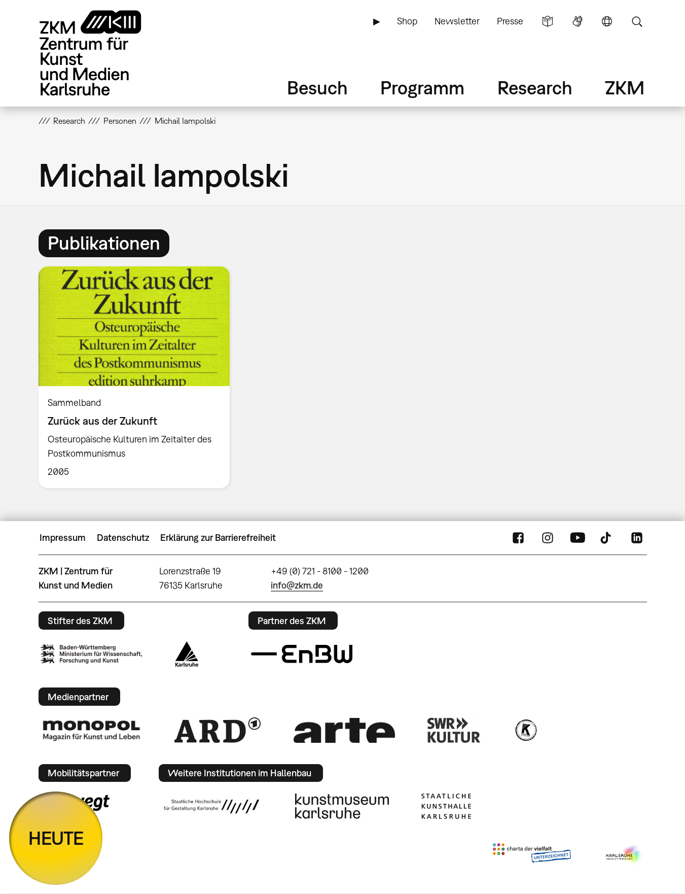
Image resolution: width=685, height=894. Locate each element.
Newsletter (457, 21)
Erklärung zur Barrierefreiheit (218, 537)
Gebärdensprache (577, 21)
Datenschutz (123, 537)
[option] (139, 377)
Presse (510, 21)
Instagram (547, 538)
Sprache (607, 21)
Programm (422, 87)
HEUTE (56, 838)
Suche (637, 21)
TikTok (607, 538)
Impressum (63, 537)
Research (534, 87)
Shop (407, 21)
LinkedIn (637, 538)
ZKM (624, 87)
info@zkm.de (297, 585)
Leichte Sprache (547, 21)
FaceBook (518, 538)
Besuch (317, 87)
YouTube (577, 538)
